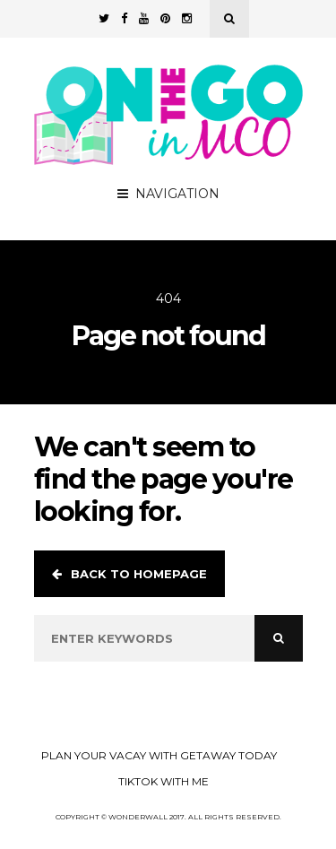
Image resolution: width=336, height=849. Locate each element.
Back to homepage (129, 574)
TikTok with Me (163, 781)
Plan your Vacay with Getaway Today (159, 755)
